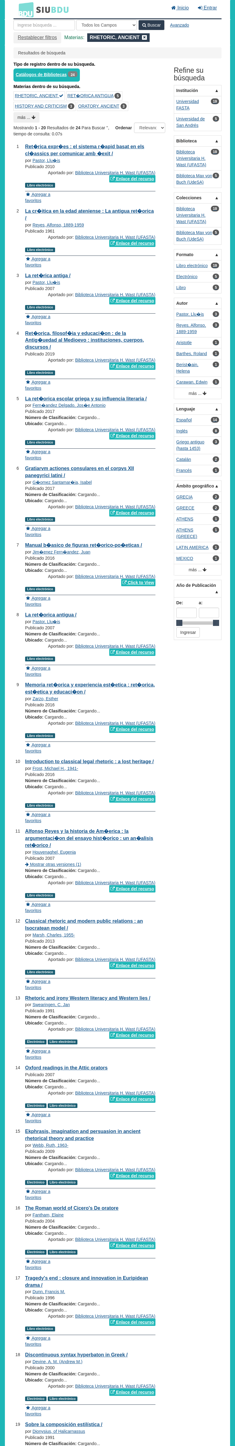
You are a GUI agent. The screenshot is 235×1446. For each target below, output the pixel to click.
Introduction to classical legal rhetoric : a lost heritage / (89, 761)
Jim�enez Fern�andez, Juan (61, 552)
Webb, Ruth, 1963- (50, 1145)
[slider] (179, 623)
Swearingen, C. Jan (51, 1004)
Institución (187, 90)
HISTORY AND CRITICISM (41, 106)
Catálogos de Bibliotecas (41, 74)
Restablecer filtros (37, 37)
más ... (26, 117)
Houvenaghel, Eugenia (54, 852)
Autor (182, 303)
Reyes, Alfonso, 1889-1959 (58, 225)
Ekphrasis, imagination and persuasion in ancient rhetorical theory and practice (82, 1135)
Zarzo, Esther (45, 698)
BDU (24, 9)
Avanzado (179, 25)
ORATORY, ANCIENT (98, 106)
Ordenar (123, 127)
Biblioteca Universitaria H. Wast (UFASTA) (115, 172)
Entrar (207, 7)
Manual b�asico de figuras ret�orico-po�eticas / (83, 545)
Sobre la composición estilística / (64, 1424)
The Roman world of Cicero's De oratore (71, 1208)
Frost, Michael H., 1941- (55, 768)
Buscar (151, 25)
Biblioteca (186, 140)
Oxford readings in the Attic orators (66, 1067)
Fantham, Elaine (48, 1214)
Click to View (138, 582)
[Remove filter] (144, 37)
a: (201, 602)
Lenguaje (185, 409)
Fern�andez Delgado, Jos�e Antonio (69, 405)
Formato (184, 254)
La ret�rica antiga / (48, 275)
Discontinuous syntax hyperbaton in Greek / (76, 1354)
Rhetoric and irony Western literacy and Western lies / (87, 998)
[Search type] (106, 25)
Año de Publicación (196, 585)
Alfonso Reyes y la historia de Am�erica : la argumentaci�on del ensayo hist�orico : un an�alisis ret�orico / (89, 838)
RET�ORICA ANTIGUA (90, 95)
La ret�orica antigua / (50, 614)
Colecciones (188, 197)
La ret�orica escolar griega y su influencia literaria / (86, 398)
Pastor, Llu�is (46, 160)
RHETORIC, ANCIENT (39, 95)
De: (179, 602)
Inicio (180, 7)
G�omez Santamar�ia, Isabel (62, 482)
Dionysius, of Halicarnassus (58, 1431)
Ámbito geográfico (195, 486)
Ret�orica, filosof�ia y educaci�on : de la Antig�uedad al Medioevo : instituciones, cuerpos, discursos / (84, 340)
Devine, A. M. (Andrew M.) (57, 1361)
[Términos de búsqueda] (44, 25)
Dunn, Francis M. (48, 1291)
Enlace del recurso (132, 178)
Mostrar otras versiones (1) (53, 864)
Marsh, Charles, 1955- (53, 935)
